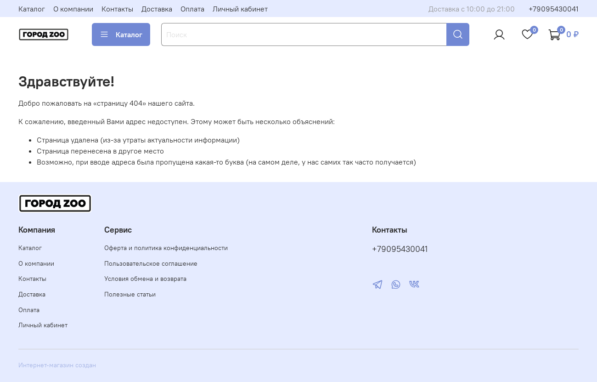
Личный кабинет (240, 8)
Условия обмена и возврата (145, 278)
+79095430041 (554, 8)
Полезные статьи (130, 294)
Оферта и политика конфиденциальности (166, 248)
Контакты (117, 8)
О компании (73, 8)
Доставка (156, 8)
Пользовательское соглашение (150, 263)
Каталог (31, 8)
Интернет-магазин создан (57, 365)
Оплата (192, 8)
